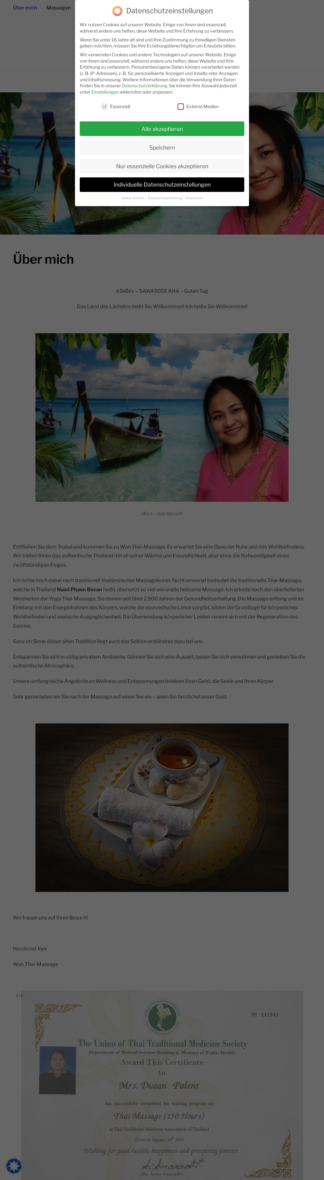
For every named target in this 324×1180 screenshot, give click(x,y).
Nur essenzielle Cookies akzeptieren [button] (162, 162)
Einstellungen (105, 88)
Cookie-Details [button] (133, 195)
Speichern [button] (162, 144)
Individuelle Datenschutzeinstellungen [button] (162, 181)
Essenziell (115, 103)
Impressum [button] (194, 195)
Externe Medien (198, 103)
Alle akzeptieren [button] (162, 125)
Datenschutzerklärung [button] (165, 195)
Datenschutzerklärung (144, 82)
